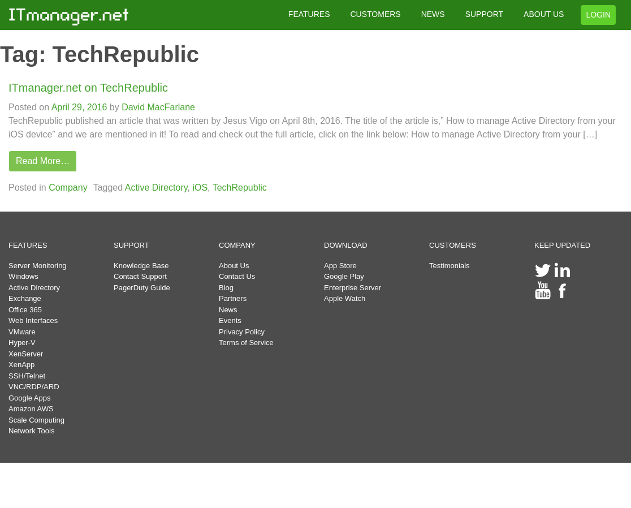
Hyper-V (22, 342)
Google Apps (29, 398)
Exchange (24, 298)
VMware (22, 332)
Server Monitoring (37, 265)
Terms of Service (246, 342)
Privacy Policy (242, 332)
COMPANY (237, 245)
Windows (23, 276)
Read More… (43, 161)
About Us (234, 265)
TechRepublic (240, 187)
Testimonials (449, 265)
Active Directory (156, 187)
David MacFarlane (157, 107)
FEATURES (309, 14)
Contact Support (140, 276)
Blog (226, 287)
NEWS (433, 14)
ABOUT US (544, 14)
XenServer (25, 354)
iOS (200, 187)
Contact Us (237, 276)
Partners (233, 298)
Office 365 (25, 309)
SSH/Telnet (26, 376)
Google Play (344, 276)
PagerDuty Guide (142, 287)
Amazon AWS (31, 408)
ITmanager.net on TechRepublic (88, 87)
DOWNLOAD (346, 245)
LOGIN (598, 14)
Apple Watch (344, 298)
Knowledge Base (141, 265)
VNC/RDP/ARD (33, 386)
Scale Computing (36, 420)
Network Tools (31, 431)
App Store (340, 265)
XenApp (21, 364)
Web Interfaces (33, 320)
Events (230, 320)
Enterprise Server (352, 287)
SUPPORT (484, 14)
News (228, 309)
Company (68, 187)
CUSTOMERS (375, 14)
